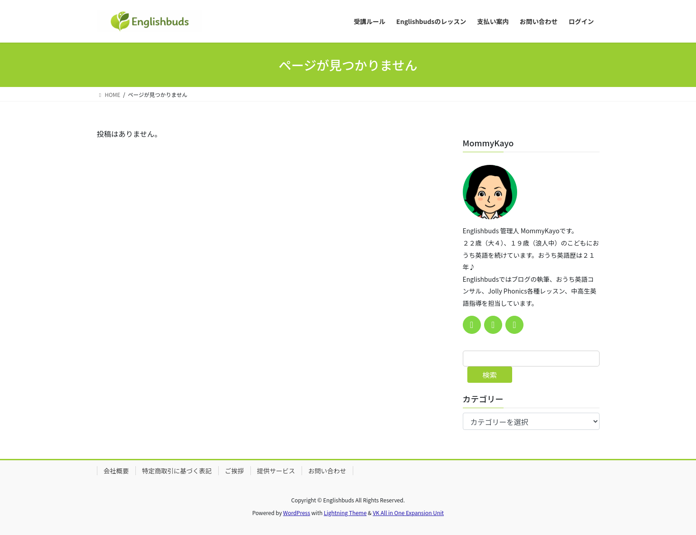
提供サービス (276, 470)
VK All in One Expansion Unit (408, 512)
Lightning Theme (345, 512)
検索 (489, 374)
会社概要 (116, 470)
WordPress (296, 512)
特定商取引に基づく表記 (177, 470)
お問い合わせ (327, 470)
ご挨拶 (234, 470)
